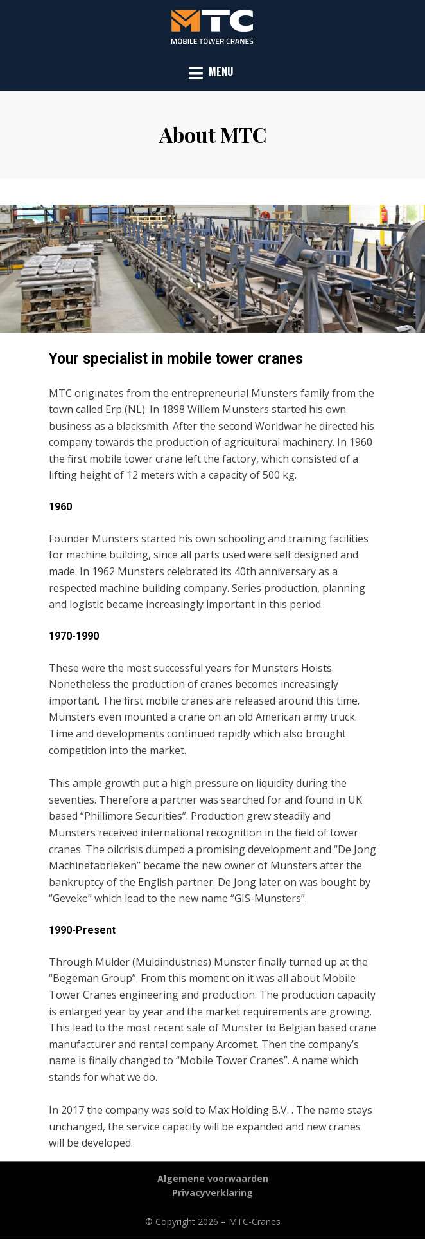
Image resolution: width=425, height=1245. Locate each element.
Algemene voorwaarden (212, 1178)
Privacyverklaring (212, 1192)
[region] (212, 269)
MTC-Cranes (255, 1221)
